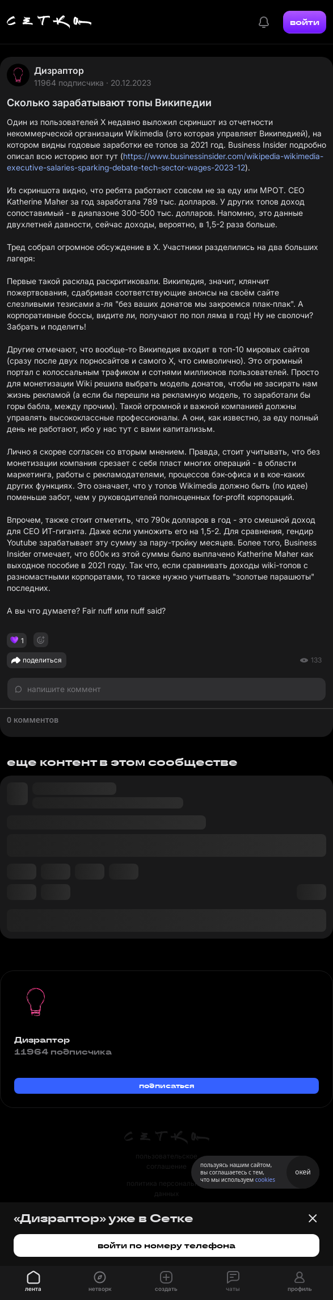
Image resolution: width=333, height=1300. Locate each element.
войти (304, 22)
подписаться (167, 1085)
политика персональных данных (167, 1188)
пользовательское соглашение (166, 1161)
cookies (265, 1180)
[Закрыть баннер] (312, 1218)
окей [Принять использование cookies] (302, 1172)
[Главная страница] (49, 22)
